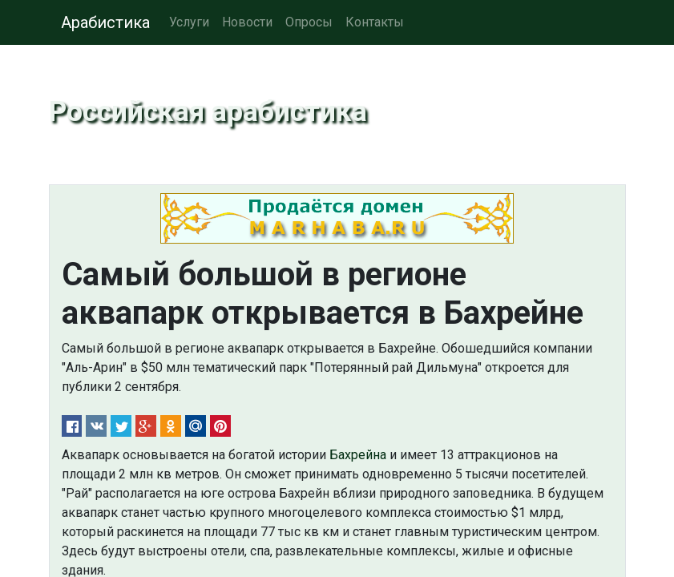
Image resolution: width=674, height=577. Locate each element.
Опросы (309, 22)
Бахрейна (357, 454)
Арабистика (105, 22)
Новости (247, 22)
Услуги (189, 22)
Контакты (374, 22)
